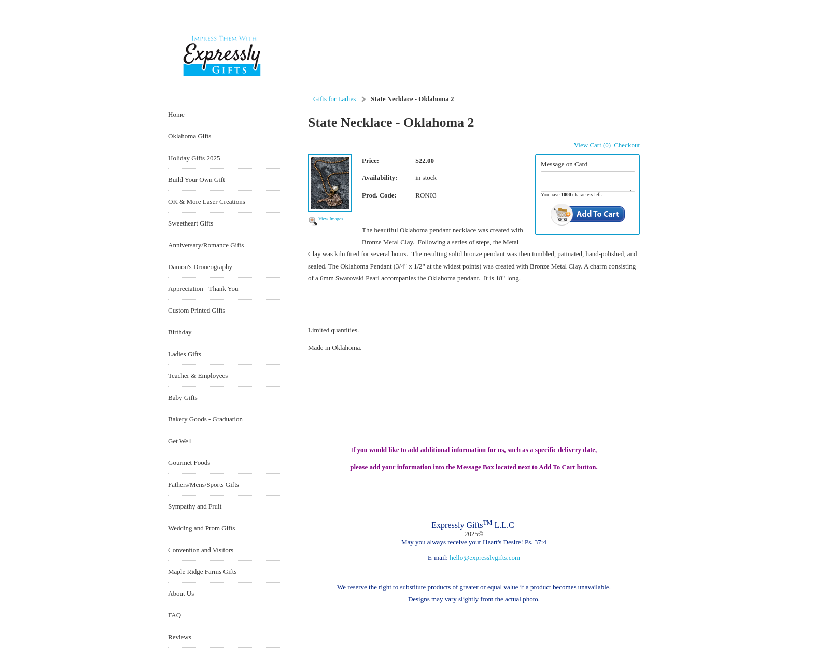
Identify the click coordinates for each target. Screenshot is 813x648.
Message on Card (564, 164)
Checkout (627, 145)
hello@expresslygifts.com (485, 557)
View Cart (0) (592, 145)
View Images (330, 218)
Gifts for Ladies (334, 99)
